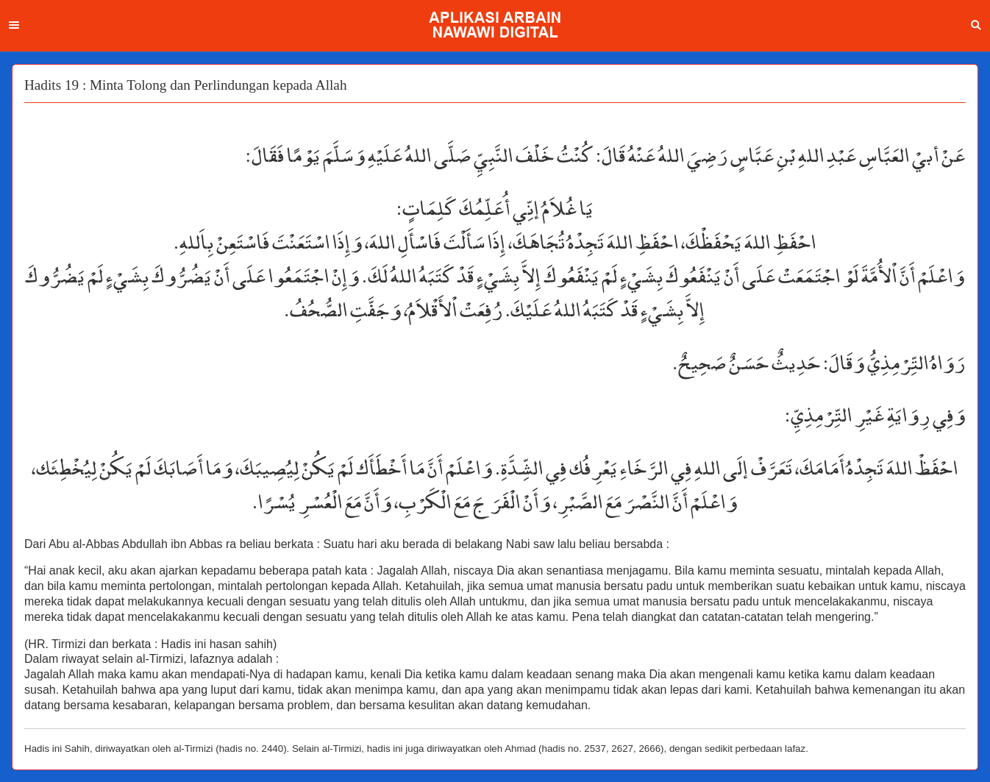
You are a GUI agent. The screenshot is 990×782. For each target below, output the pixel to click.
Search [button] (976, 25)
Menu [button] (14, 25)
